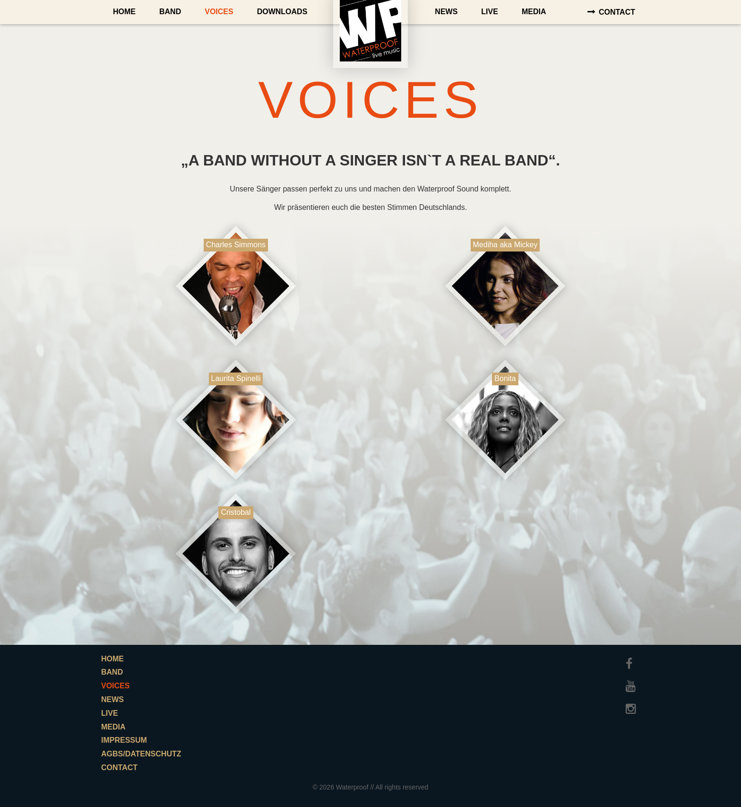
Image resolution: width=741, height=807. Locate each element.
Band (170, 12)
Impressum (124, 740)
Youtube (633, 682)
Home (124, 12)
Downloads (282, 12)
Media (534, 12)
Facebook (633, 659)
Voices (219, 12)
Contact (617, 12)
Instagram (633, 704)
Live (489, 12)
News (446, 12)
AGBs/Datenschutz (141, 754)
